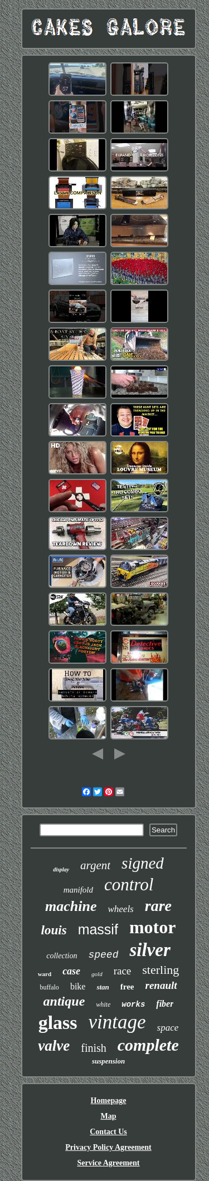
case (71, 971)
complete (148, 1045)
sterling (160, 970)
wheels (120, 909)
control (128, 884)
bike (78, 986)
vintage (117, 1022)
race (123, 971)
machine (70, 906)
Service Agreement (108, 1163)
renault (161, 985)
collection (61, 956)
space (168, 1027)
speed (103, 955)
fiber (164, 1003)
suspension (108, 1061)
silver (149, 950)
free (127, 986)
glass (57, 1022)
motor (152, 927)
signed (142, 863)
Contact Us (108, 1132)
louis (54, 930)
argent (95, 865)
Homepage (109, 1100)
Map (108, 1116)
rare (158, 905)
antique (64, 1001)
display (61, 869)
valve (54, 1045)
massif (98, 929)
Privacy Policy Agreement (108, 1147)
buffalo (49, 987)
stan (102, 987)
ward (44, 974)
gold (97, 974)
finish (93, 1048)
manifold (78, 889)
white (103, 1004)
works (133, 1004)
